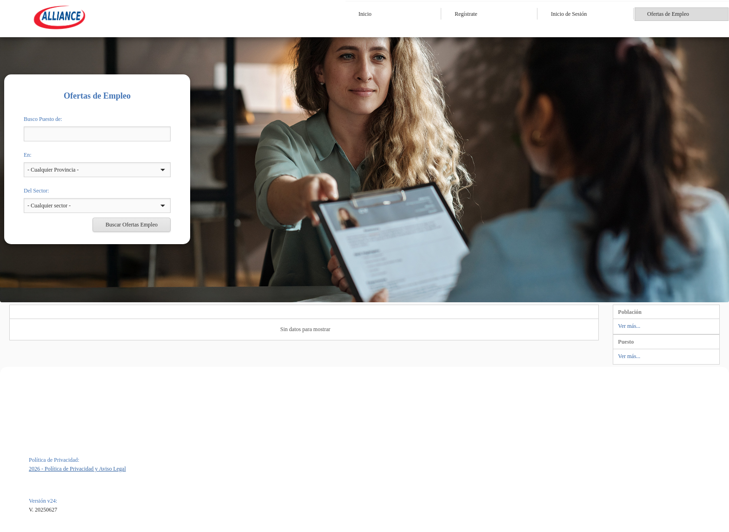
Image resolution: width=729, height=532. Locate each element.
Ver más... (629, 326)
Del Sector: (36, 190)
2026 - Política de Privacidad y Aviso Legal (77, 469)
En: (28, 155)
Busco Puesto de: (43, 119)
